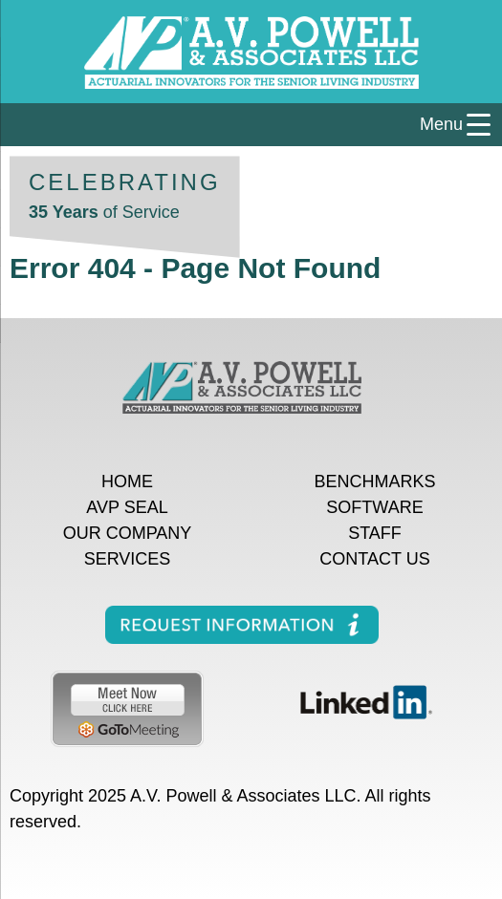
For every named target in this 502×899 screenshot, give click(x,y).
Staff (375, 533)
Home (127, 481)
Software (374, 507)
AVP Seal (126, 507)
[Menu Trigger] (251, 124)
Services (127, 558)
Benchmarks (374, 481)
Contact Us (374, 558)
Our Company (127, 533)
